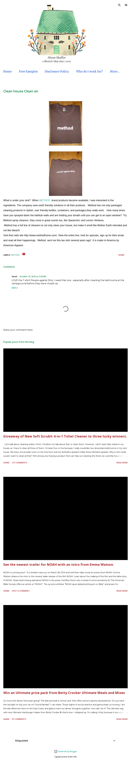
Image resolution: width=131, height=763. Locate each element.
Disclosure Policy (57, 71)
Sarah (14, 276)
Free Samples (28, 71)
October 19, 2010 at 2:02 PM (33, 276)
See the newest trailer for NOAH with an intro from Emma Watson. (58, 564)
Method (15, 255)
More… (115, 71)
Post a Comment (21, 590)
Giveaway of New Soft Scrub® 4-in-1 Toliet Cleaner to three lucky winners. (65, 436)
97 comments (19, 719)
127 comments (19, 462)
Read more (122, 462)
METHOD (44, 200)
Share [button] (121, 255)
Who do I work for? (89, 71)
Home (7, 71)
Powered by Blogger (65, 751)
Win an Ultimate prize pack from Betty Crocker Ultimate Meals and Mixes (64, 692)
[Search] (119, 5)
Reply (15, 287)
